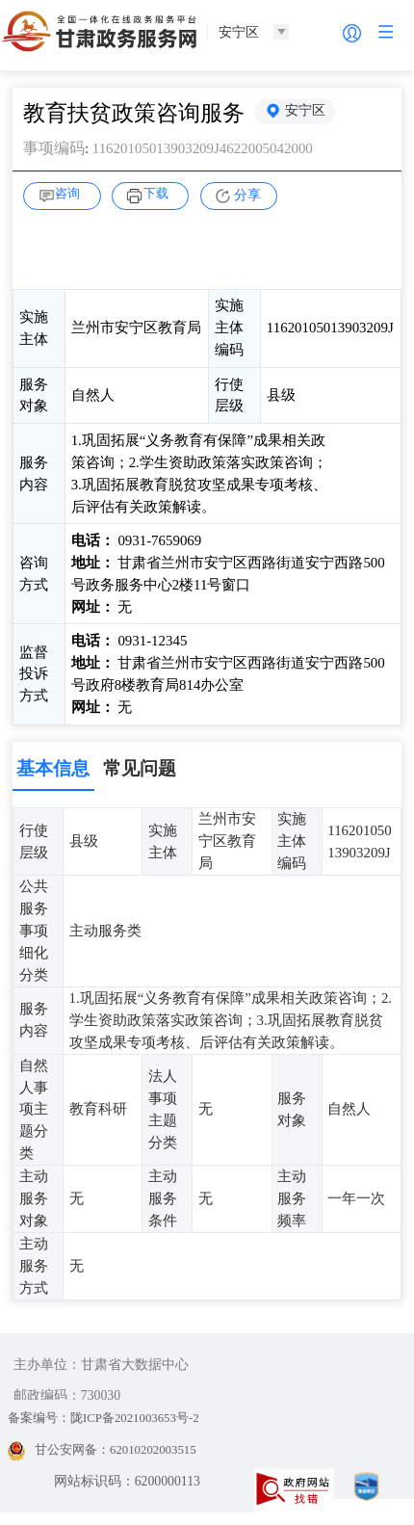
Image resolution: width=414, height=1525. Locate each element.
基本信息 (53, 768)
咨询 (71, 193)
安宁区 (307, 111)
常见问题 (139, 768)
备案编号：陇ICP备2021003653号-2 (111, 1418)
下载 (158, 193)
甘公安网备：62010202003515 (108, 1450)
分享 (247, 195)
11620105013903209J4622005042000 (210, 148)
